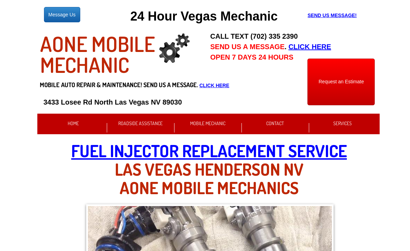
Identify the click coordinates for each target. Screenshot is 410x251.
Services (342, 123)
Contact (275, 123)
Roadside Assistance (140, 123)
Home (73, 123)
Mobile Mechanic (207, 123)
